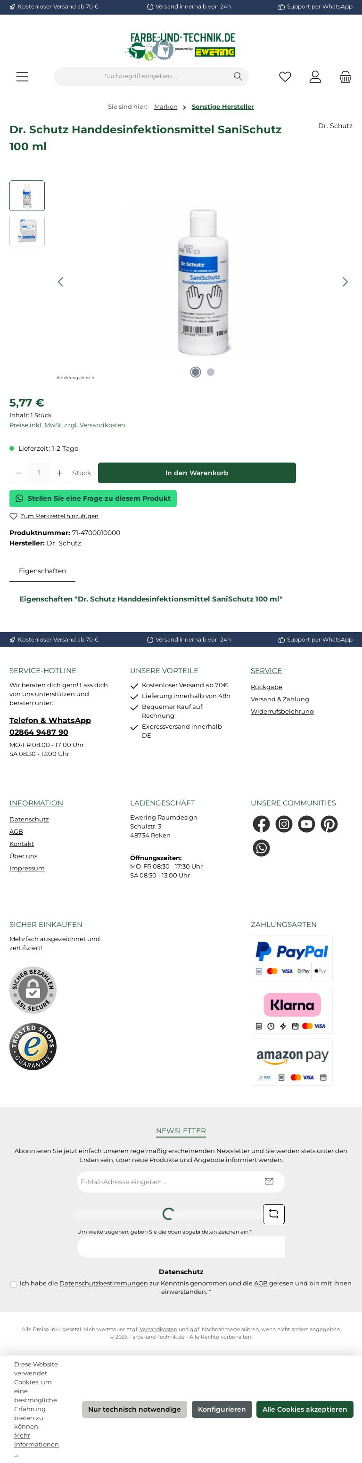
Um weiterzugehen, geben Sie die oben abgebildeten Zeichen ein (164, 1232)
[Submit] (268, 1182)
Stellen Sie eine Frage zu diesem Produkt (93, 498)
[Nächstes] (345, 282)
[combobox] (141, 76)
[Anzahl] (39, 473)
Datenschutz (29, 819)
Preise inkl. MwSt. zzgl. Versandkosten (67, 425)
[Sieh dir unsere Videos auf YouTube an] (306, 824)
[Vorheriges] (61, 282)
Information (36, 802)
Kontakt (21, 843)
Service (266, 670)
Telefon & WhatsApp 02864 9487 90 (50, 725)
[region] (181, 281)
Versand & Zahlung (280, 699)
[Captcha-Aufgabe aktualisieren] (274, 1214)
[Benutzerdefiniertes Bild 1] (33, 1046)
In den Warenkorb (197, 473)
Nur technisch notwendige (134, 1409)
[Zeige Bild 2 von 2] (210, 372)
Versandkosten (158, 1329)
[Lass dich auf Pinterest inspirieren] (329, 824)
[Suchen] (238, 76)
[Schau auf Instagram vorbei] (284, 824)
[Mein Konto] (315, 76)
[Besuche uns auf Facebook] (261, 824)
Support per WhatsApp (320, 6)
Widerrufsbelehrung (282, 711)
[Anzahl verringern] (18, 473)
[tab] (42, 571)
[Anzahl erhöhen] (59, 473)
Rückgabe (266, 687)
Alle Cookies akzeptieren (305, 1409)
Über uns (23, 856)
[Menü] (22, 76)
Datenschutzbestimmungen (103, 1283)
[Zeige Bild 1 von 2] (195, 372)
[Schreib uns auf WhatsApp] (261, 848)
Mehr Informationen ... (36, 1444)
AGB (16, 831)
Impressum (27, 868)
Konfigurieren (222, 1409)
